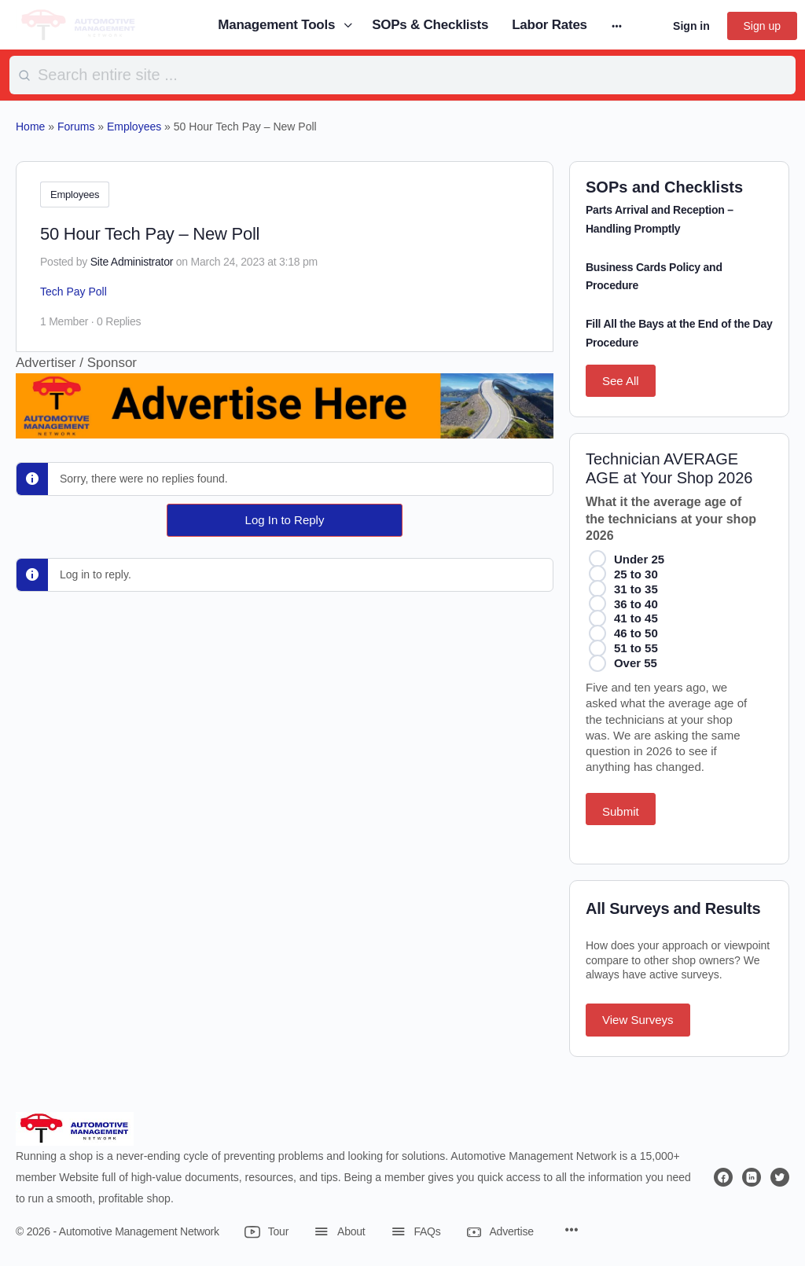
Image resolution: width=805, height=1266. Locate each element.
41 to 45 (636, 618)
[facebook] (723, 1177)
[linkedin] (751, 1177)
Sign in (691, 26)
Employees (74, 194)
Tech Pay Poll (73, 289)
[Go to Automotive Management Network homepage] (78, 24)
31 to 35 (636, 589)
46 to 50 (636, 633)
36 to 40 (636, 604)
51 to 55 (636, 648)
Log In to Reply (285, 517)
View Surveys (638, 1019)
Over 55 (635, 663)
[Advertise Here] (284, 425)
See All (620, 380)
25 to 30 (636, 574)
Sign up (762, 26)
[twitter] (779, 1177)
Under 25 (639, 559)
